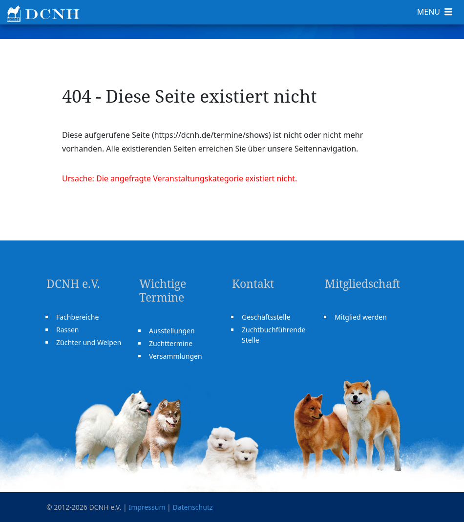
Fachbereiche (77, 317)
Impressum (146, 507)
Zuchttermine (170, 343)
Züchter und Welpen (88, 342)
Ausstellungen (172, 330)
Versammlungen (175, 356)
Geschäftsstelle (266, 317)
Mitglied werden (361, 317)
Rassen (67, 329)
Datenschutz (192, 507)
